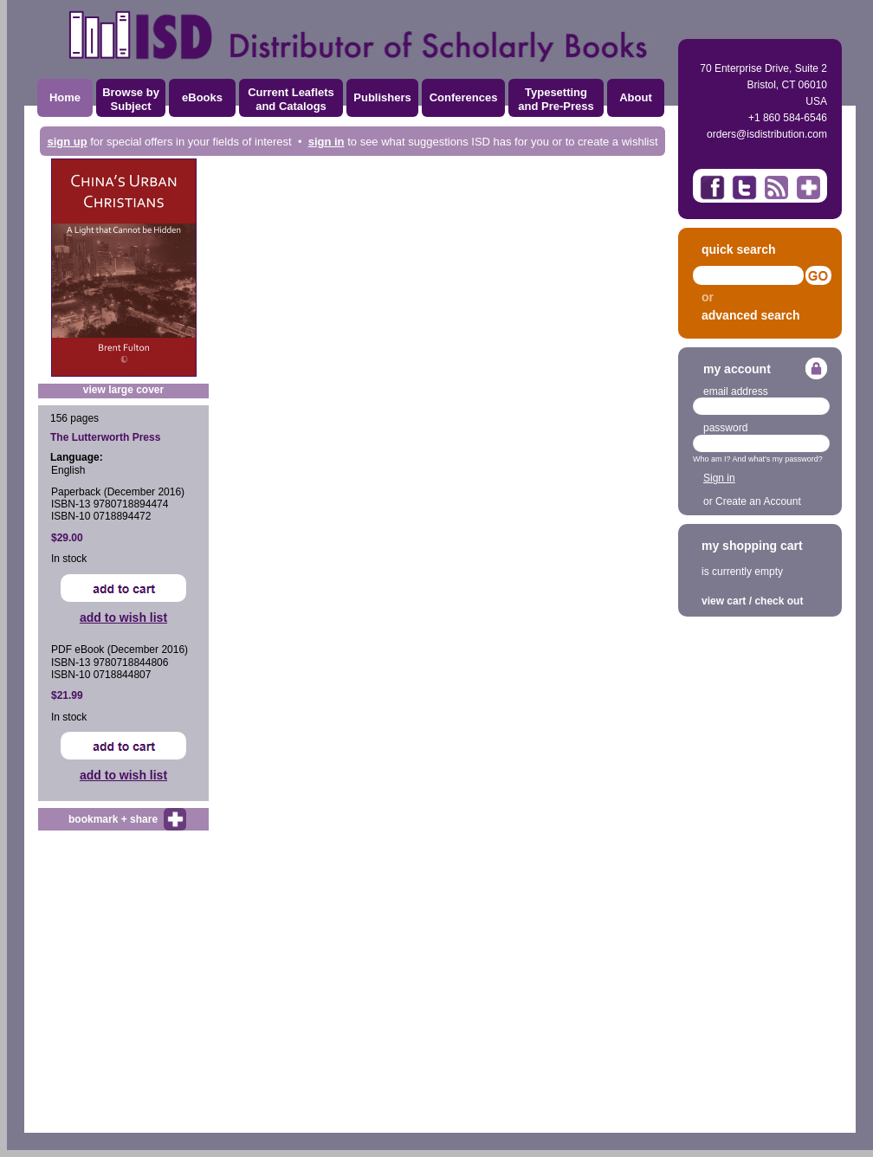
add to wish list (123, 617)
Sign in (719, 478)
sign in (326, 141)
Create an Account (758, 501)
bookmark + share (113, 819)
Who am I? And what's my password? (758, 459)
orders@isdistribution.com (767, 134)
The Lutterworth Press (105, 437)
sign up (67, 141)
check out (778, 601)
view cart (724, 601)
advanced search (751, 315)
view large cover (123, 390)
